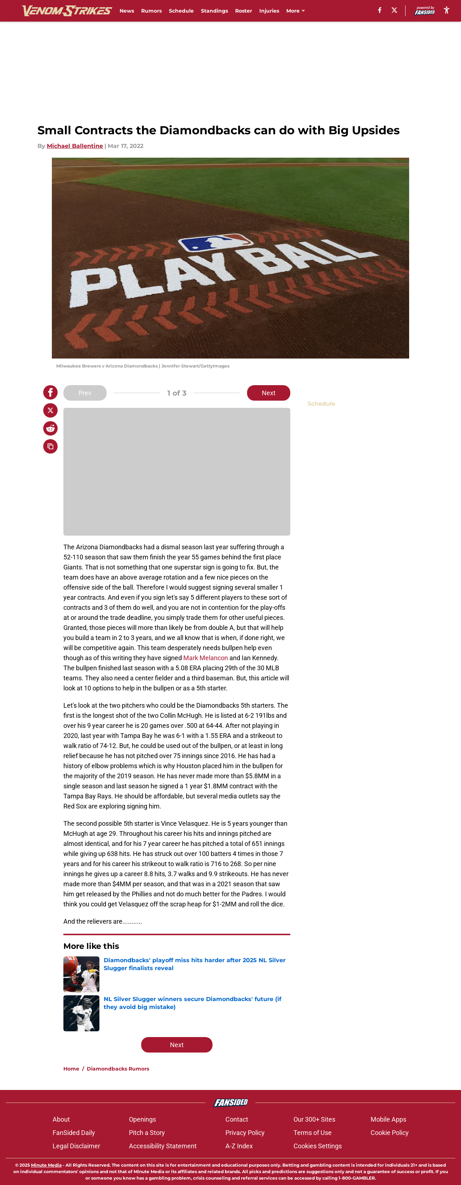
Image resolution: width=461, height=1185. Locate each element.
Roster (243, 11)
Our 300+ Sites (314, 1119)
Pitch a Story (147, 1132)
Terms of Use (313, 1132)
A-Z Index (239, 1146)
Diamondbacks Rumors (118, 1068)
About (61, 1119)
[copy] (50, 446)
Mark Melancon (206, 658)
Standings (214, 11)
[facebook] (379, 10)
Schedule (181, 11)
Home (71, 1068)
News (127, 11)
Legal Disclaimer (76, 1146)
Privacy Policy (245, 1132)
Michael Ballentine (75, 146)
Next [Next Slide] (269, 393)
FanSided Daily (74, 1132)
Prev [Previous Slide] (85, 393)
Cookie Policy (390, 1132)
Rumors (151, 11)
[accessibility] (446, 10)
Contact (236, 1119)
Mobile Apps (388, 1119)
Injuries (269, 11)
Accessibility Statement (163, 1146)
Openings (142, 1119)
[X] (394, 10)
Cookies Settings (318, 1146)
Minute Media (46, 1165)
